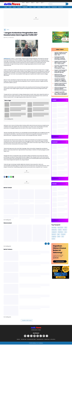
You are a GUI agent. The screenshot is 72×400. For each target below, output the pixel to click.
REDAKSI (18, 339)
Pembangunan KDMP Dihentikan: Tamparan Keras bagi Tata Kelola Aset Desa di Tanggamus (60, 58)
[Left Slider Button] (46, 244)
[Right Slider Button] (48, 244)
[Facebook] (4, 177)
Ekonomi (19, 7)
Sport (42, 2)
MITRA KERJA (52, 339)
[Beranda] (5, 30)
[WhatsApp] (11, 177)
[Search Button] (67, 4)
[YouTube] (34, 336)
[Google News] (37, 336)
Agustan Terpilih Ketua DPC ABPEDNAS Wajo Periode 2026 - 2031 (60, 54)
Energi (49, 7)
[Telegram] (9, 177)
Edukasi (39, 7)
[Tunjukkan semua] (66, 100)
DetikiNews (34, 343)
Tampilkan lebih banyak (27, 320)
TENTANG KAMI (23, 339)
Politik (10, 7)
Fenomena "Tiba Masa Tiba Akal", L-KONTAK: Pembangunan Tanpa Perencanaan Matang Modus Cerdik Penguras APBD (60, 67)
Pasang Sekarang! (60, 261)
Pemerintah (54, 7)
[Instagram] (31, 336)
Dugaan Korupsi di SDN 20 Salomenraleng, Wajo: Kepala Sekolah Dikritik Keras (60, 84)
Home (23, 2)
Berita (28, 2)
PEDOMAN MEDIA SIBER (31, 339)
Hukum (14, 7)
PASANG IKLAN (47, 339)
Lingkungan (25, 7)
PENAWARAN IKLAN (40, 339)
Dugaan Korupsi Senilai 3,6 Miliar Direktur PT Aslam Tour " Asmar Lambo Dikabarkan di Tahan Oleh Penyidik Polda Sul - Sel (60, 62)
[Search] (57, 4)
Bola (37, 2)
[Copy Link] (13, 177)
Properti (44, 7)
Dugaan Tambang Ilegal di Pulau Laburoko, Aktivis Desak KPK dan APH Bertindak (60, 71)
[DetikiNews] (36, 328)
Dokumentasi (24, 5)
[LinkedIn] (44, 336)
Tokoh (34, 7)
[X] (7, 177)
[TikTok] (41, 336)
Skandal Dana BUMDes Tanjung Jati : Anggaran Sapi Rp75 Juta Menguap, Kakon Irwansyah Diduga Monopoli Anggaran (60, 80)
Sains (30, 7)
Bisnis (33, 2)
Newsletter (60, 7)
